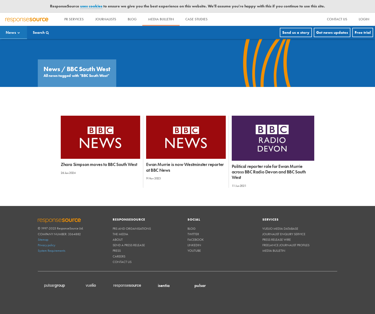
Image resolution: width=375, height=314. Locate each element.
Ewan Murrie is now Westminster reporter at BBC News (185, 167)
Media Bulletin (161, 19)
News (11, 32)
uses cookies (91, 6)
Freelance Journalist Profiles (285, 245)
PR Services (74, 19)
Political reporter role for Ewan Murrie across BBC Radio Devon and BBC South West (269, 172)
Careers (119, 256)
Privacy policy (46, 245)
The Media (120, 234)
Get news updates (332, 32)
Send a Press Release (129, 245)
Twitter (193, 234)
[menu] (337, 19)
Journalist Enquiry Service (283, 234)
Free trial (363, 32)
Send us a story (295, 32)
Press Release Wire (276, 239)
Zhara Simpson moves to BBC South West (99, 164)
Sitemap (43, 239)
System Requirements (51, 250)
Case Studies (196, 19)
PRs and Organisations (132, 228)
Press (117, 250)
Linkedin (194, 245)
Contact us (122, 262)
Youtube (194, 250)
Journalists (105, 19)
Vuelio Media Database (280, 228)
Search (39, 32)
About (118, 239)
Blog (132, 19)
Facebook (196, 239)
